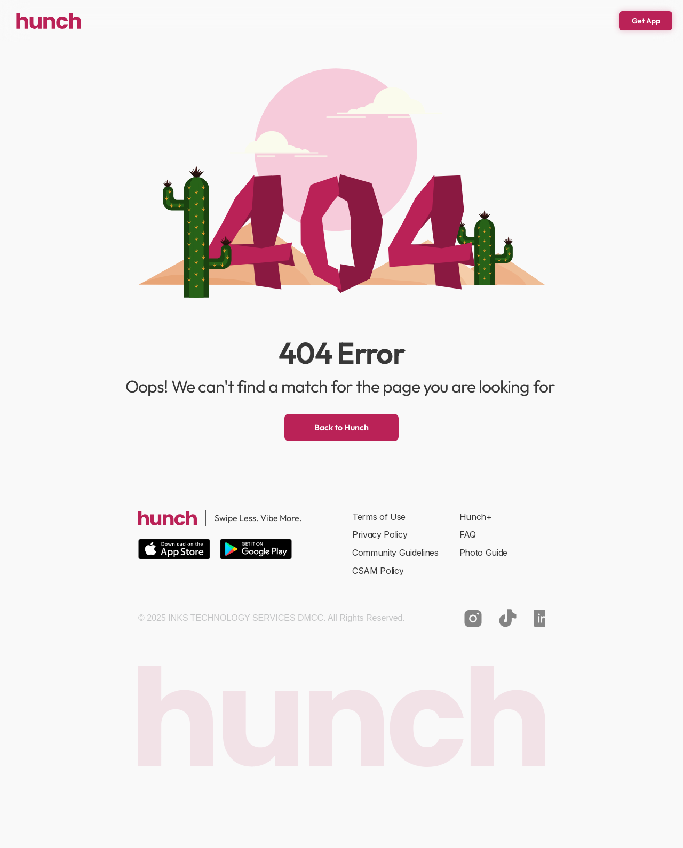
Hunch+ (475, 516)
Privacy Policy (380, 534)
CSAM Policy (377, 570)
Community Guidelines (395, 552)
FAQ (467, 534)
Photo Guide (483, 552)
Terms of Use (379, 516)
